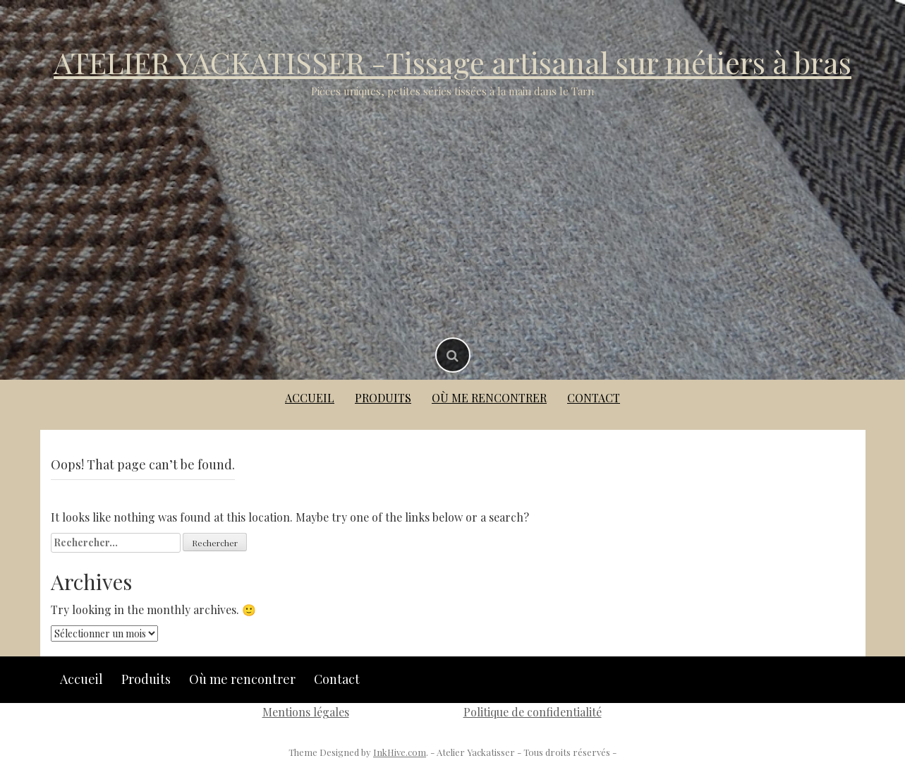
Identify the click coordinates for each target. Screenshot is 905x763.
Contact (593, 397)
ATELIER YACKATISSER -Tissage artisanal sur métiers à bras (452, 62)
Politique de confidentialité (532, 711)
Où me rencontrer (489, 397)
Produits (383, 397)
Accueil (309, 397)
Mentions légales (305, 711)
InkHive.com (399, 752)
